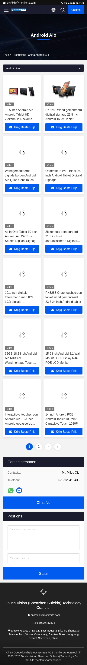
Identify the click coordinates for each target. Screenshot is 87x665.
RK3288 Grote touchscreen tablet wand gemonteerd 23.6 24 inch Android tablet (63, 297)
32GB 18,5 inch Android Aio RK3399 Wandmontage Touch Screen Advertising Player (21, 362)
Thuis (6, 54)
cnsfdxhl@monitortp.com (19, 2)
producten (19, 54)
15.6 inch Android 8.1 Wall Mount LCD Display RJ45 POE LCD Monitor (62, 358)
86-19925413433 (72, 2)
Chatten (76, 9)
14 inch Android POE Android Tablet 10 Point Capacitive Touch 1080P (61, 419)
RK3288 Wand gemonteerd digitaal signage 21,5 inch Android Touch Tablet (63, 114)
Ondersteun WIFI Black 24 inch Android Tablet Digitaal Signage (63, 175)
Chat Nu (43, 502)
